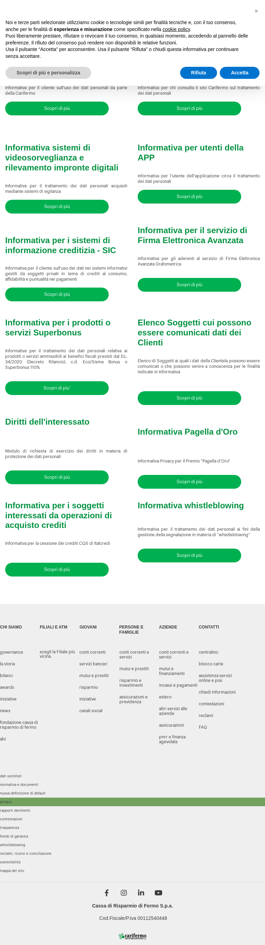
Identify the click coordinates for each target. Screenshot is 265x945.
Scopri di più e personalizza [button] (48, 72)
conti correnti (92, 652)
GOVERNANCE (11, 652)
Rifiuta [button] (198, 72)
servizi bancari (93, 664)
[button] (256, 11)
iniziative (87, 699)
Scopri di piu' (56, 388)
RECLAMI (206, 716)
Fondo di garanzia (14, 836)
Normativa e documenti (19, 785)
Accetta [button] (239, 72)
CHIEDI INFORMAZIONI (217, 692)
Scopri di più (57, 108)
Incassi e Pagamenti (178, 685)
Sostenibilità (10, 862)
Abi (3, 739)
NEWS (5, 711)
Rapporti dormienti (15, 810)
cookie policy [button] (176, 29)
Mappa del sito (12, 871)
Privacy (6, 802)
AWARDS (7, 687)
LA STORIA (7, 664)
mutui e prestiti (94, 676)
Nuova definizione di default (23, 793)
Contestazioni (11, 819)
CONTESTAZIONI (211, 704)
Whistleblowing (12, 845)
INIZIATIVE (8, 699)
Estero (165, 697)
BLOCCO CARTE (211, 664)
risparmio (88, 687)
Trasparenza (9, 828)
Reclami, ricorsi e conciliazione (25, 853)
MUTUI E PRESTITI (134, 669)
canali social (90, 711)
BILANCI (6, 676)
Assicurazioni (171, 725)
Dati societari (11, 776)
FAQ (203, 727)
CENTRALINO (208, 652)
